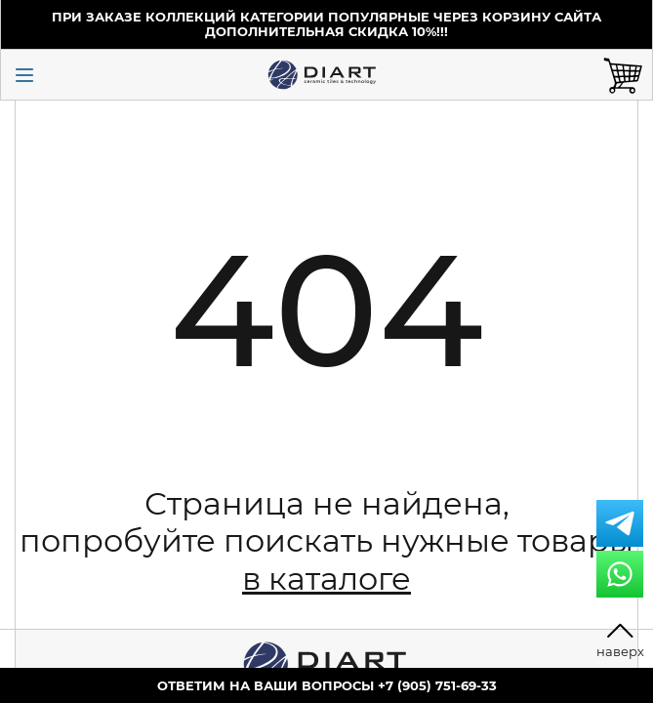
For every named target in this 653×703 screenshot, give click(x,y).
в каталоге (326, 578)
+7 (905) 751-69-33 (437, 685)
